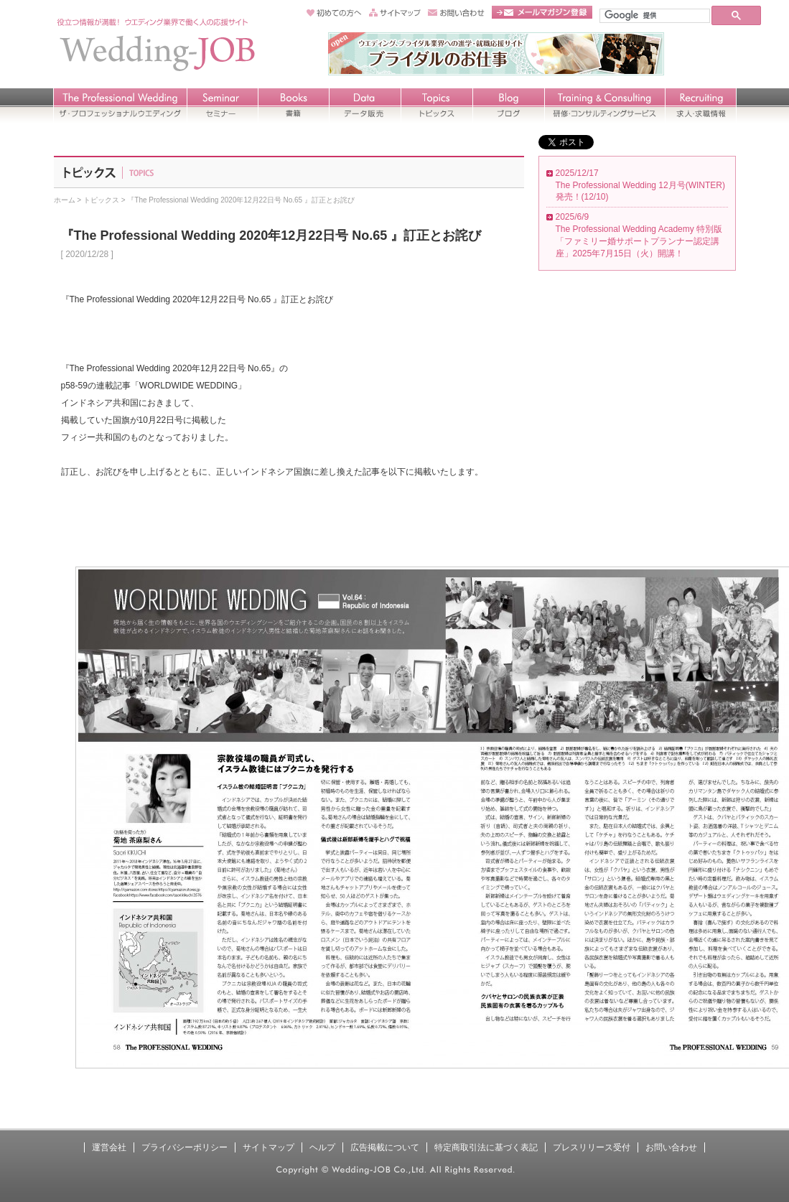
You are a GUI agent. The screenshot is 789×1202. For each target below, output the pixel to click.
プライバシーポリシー (184, 1147)
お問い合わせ (671, 1147)
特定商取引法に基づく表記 (486, 1147)
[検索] (653, 15)
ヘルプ (322, 1147)
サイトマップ (268, 1147)
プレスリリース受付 (591, 1147)
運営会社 (109, 1147)
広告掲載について (384, 1147)
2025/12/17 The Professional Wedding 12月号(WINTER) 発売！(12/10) (641, 185)
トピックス (101, 200)
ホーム (64, 200)
